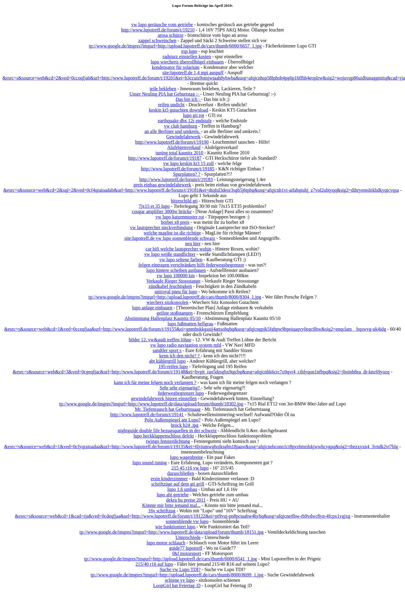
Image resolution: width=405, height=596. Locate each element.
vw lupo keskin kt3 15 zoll (188, 163)
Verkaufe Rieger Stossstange (173, 280)
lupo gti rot (193, 115)
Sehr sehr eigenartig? (180, 387)
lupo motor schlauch (166, 542)
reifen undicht (171, 104)
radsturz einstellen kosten (187, 56)
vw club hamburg (180, 126)
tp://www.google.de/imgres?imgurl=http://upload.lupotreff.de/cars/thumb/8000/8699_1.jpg (176, 574)
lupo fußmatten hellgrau (190, 323)
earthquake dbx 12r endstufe (185, 120)
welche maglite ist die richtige (172, 232)
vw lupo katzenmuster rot (179, 216)
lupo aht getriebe (173, 494)
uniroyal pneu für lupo (176, 291)
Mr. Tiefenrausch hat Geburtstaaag (168, 409)
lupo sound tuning (150, 462)
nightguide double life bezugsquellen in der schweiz (167, 430)
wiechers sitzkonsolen (167, 302)
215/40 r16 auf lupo (154, 564)
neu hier (193, 243)
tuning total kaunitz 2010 (179, 152)
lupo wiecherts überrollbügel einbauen (187, 61)
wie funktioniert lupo (175, 526)
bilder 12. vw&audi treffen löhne (160, 339)
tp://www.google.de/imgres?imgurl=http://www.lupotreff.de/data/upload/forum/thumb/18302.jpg (151, 403)
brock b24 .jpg (184, 425)
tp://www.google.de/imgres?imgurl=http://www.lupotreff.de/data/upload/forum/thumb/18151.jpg (171, 532)
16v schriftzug (161, 510)
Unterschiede (187, 537)
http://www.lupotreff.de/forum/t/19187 (165, 158)
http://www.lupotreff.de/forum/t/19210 (158, 29)
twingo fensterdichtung (168, 441)
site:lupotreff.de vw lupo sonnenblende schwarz (169, 238)
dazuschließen (180, 473)
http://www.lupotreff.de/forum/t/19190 (172, 142)
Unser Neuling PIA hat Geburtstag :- (164, 93)
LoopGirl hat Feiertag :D (177, 585)
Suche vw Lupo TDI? (180, 569)
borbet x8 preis (175, 222)
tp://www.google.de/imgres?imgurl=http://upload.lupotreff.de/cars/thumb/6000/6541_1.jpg (170, 558)
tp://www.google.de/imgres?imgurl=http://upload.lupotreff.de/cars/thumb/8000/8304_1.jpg (174, 296)
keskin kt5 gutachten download (178, 109)
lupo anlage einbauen (152, 307)
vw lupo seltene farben (180, 259)
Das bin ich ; (188, 99)
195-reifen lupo (173, 366)
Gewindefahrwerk (183, 136)
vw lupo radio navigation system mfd (185, 345)
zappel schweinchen (157, 40)
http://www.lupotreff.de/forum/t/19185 (178, 168)
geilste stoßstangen (175, 313)
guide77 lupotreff (185, 548)
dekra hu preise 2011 (186, 500)
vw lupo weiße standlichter (170, 254)
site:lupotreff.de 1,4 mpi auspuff (192, 72)
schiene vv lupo (180, 580)
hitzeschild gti (184, 200)
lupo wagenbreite (186, 457)
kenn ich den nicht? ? (180, 355)
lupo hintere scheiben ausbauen (176, 270)
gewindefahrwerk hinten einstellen (163, 398)
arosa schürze (171, 35)
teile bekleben (163, 88)
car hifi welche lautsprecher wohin (178, 248)
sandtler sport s (167, 350)
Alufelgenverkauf (184, 147)
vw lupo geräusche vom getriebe (162, 24)
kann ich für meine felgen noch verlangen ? (155, 382)
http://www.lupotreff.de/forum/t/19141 (147, 414)
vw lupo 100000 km (176, 275)
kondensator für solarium (175, 67)
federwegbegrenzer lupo (181, 393)
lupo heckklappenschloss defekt (164, 435)
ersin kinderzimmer (169, 478)
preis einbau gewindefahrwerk (162, 184)
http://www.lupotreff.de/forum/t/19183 (176, 179)
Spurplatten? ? (186, 174)
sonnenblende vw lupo (187, 521)
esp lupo (189, 51)
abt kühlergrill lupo (167, 361)
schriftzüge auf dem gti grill (177, 483)
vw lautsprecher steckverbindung (161, 227)
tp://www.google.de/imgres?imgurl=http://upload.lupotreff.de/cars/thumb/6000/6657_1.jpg (175, 45)
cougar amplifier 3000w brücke (161, 211)
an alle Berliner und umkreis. (172, 131)
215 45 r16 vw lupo (190, 467)
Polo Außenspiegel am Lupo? (172, 419)
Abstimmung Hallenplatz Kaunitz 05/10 (163, 318)
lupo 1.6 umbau (182, 489)
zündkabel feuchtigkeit (170, 286)
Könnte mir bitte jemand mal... (171, 505)
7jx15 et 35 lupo (154, 206)
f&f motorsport (186, 553)
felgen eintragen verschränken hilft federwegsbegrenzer (191, 264)
